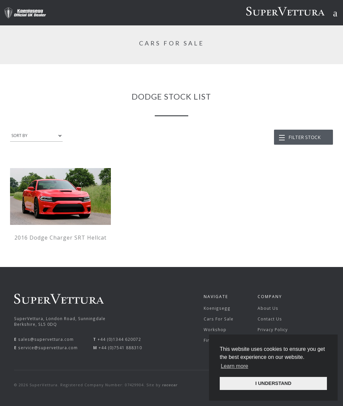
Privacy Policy (273, 329)
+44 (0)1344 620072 (119, 339)
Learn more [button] (234, 366)
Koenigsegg (217, 308)
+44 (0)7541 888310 (120, 347)
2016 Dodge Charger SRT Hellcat (60, 237)
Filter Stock (304, 137)
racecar (170, 385)
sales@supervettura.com (46, 339)
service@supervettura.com (48, 347)
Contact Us (270, 318)
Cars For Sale (218, 318)
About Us (268, 308)
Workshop (215, 329)
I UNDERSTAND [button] (273, 383)
